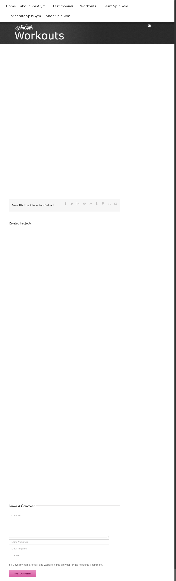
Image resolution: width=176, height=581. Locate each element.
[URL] (59, 555)
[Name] (59, 541)
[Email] (59, 548)
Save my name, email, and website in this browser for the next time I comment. (58, 564)
